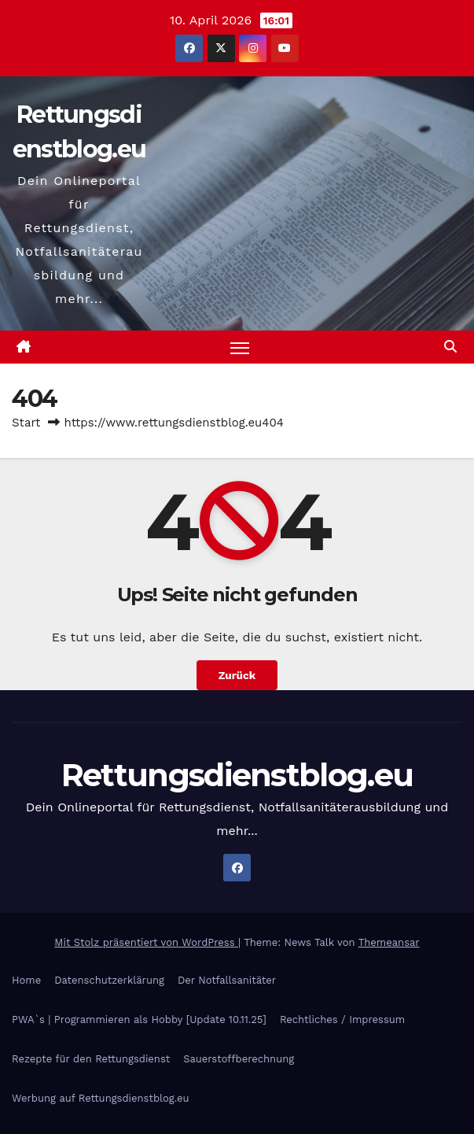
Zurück (237, 676)
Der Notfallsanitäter (227, 981)
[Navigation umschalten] (240, 347)
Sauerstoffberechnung (238, 1060)
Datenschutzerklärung (109, 981)
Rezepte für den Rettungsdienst (91, 1060)
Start (26, 423)
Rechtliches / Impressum (342, 1020)
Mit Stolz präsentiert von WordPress (146, 942)
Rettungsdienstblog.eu (237, 775)
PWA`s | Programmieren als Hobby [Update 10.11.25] (139, 1020)
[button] (450, 347)
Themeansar (389, 942)
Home (26, 981)
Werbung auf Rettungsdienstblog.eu (100, 1099)
